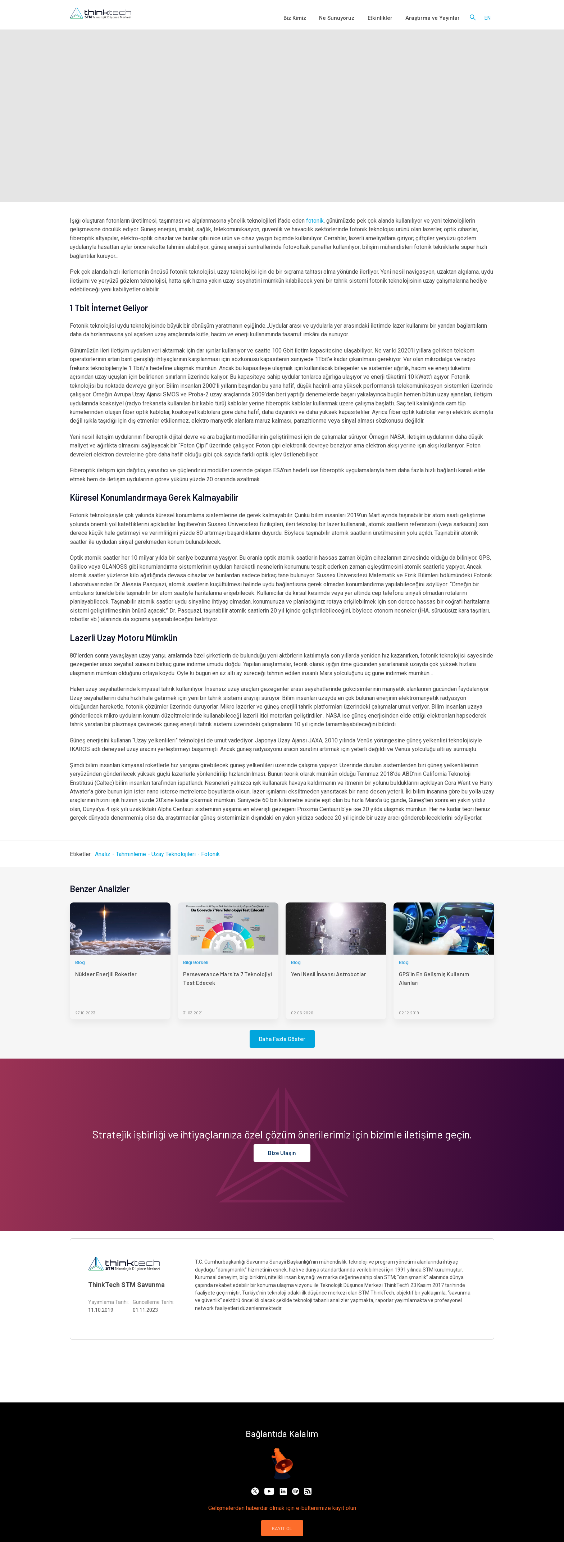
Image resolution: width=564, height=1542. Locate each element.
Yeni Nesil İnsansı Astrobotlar (328, 973)
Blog (80, 962)
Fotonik (210, 854)
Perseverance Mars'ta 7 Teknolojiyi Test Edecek (227, 978)
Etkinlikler (388, 18)
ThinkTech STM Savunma (126, 1284)
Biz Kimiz (311, 18)
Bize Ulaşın (282, 1152)
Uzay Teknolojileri (173, 854)
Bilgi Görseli (195, 962)
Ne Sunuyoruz (349, 18)
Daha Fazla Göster (282, 1038)
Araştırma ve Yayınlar (436, 18)
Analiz (102, 854)
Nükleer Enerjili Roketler (106, 973)
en (488, 18)
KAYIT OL (282, 1528)
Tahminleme (131, 854)
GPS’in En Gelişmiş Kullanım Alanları (434, 978)
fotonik (315, 220)
